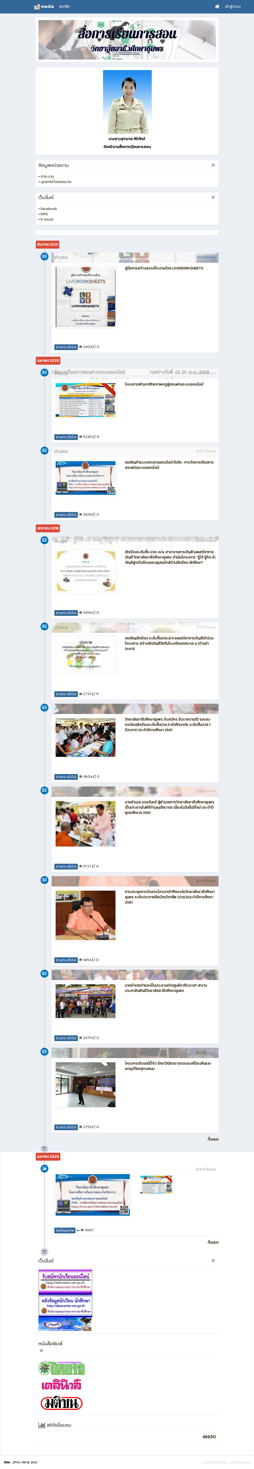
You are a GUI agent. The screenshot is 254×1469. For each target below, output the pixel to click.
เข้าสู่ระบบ (233, 6)
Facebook (49, 209)
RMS (44, 214)
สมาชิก (64, 6)
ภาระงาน (47, 176)
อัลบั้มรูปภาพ (65, 1230)
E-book (47, 219)
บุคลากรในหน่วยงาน (56, 182)
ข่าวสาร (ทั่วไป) (66, 347)
